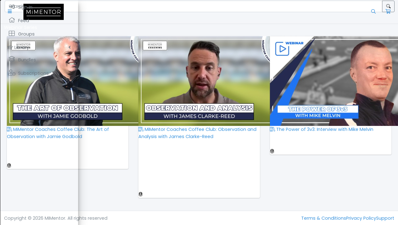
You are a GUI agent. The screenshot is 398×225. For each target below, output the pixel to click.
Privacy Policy (361, 218)
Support (385, 218)
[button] (89, 12)
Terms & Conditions (323, 218)
